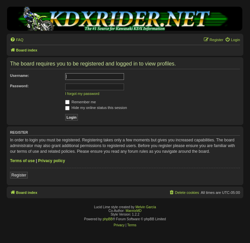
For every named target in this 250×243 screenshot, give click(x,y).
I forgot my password (82, 94)
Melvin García (145, 207)
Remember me (80, 102)
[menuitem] (16, 40)
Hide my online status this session (96, 108)
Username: (19, 76)
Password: (19, 86)
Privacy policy (51, 160)
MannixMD (134, 211)
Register (18, 175)
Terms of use (22, 160)
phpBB (108, 219)
